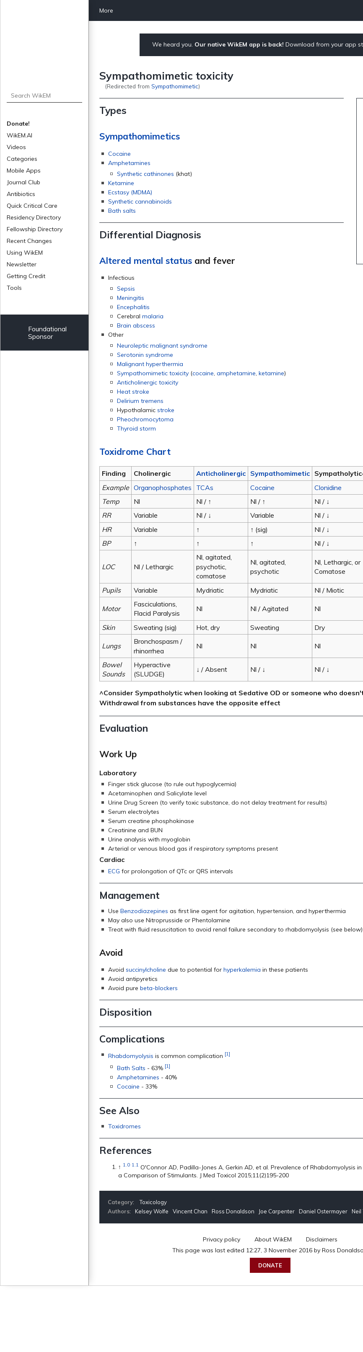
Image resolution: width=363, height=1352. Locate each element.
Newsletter (21, 264)
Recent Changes (29, 241)
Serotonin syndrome (145, 355)
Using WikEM (25, 252)
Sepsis (126, 288)
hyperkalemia (242, 969)
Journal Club (23, 182)
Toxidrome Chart (135, 451)
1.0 (126, 1165)
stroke (165, 410)
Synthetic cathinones (145, 174)
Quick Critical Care (32, 205)
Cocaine (119, 153)
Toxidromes (124, 1126)
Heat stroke (133, 391)
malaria (152, 316)
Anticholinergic (221, 473)
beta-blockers (159, 988)
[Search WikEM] (45, 95)
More (106, 10)
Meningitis (130, 298)
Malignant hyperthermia (150, 364)
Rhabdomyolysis (130, 1056)
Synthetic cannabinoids (140, 201)
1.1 (135, 1165)
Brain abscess (136, 325)
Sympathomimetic (174, 86)
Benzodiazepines (144, 911)
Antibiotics (21, 194)
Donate (270, 1265)
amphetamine (236, 373)
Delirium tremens (140, 401)
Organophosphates (163, 487)
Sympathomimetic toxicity (153, 373)
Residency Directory (34, 217)
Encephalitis (133, 307)
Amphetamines (129, 163)
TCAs (204, 487)
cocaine (203, 373)
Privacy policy (221, 1239)
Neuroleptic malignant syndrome (162, 345)
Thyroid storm (136, 428)
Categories (22, 159)
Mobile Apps (24, 170)
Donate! (18, 123)
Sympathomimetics (139, 136)
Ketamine (121, 183)
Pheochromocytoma (145, 419)
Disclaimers (321, 1239)
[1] (227, 1053)
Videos (16, 147)
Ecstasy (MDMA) (130, 192)
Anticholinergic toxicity (147, 382)
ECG (114, 871)
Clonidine (328, 487)
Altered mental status (145, 260)
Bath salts (122, 210)
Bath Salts (131, 1068)
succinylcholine (146, 969)
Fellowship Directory (34, 229)
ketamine (271, 373)
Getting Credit (26, 276)
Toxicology (153, 1202)
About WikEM (273, 1239)
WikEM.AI (19, 135)
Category (120, 1202)
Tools (14, 288)
